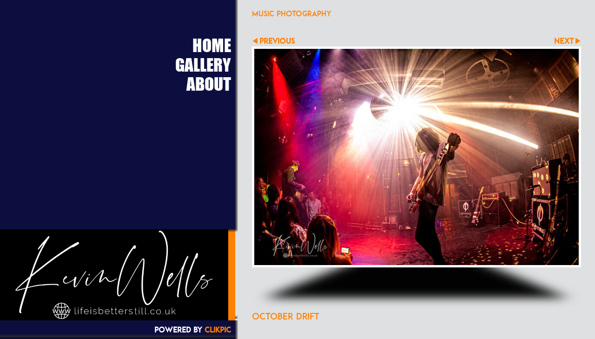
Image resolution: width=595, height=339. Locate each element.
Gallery (203, 64)
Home (211, 45)
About (208, 83)
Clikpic (218, 329)
